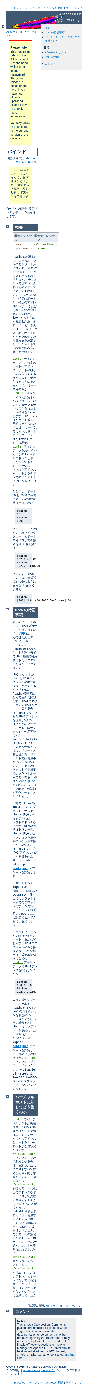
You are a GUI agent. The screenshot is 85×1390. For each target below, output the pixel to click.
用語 (60, 7)
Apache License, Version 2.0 (38, 1370)
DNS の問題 (52, 57)
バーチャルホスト (56, 52)
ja (22, 161)
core (18, 244)
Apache (10, 31)
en (34, 158)
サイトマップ (74, 7)
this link (15, 108)
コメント (50, 63)
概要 (47, 27)
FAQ (53, 7)
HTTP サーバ (27, 31)
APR (22, 633)
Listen (39, 248)
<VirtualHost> (45, 244)
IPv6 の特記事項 (55, 32)
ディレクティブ (38, 7)
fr (17, 161)
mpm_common (23, 248)
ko (29, 161)
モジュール (20, 7)
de (28, 158)
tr (35, 161)
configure (27, 781)
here (13, 89)
